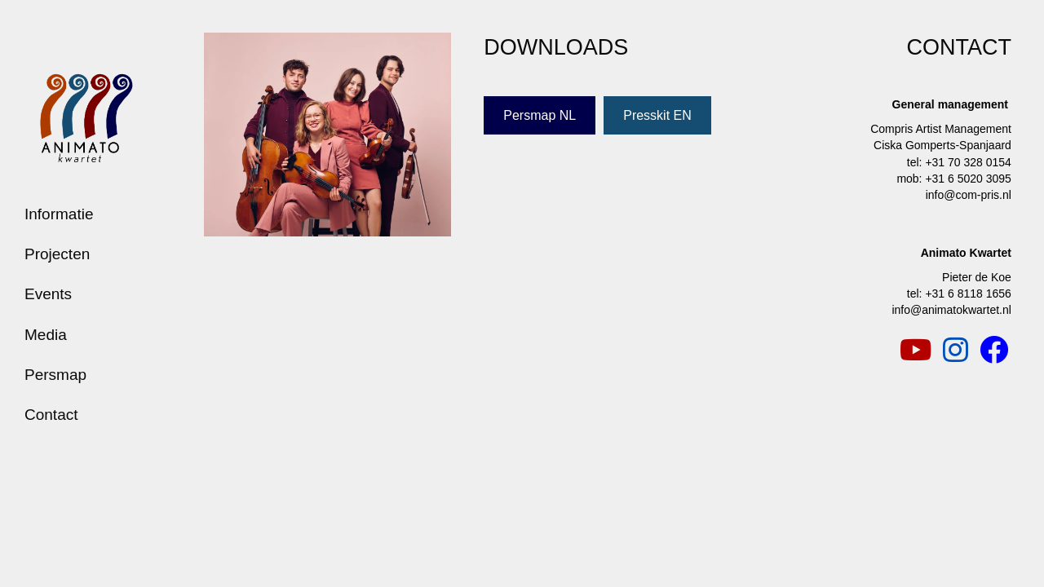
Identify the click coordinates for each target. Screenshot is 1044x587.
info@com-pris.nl (968, 194)
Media (45, 334)
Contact (50, 414)
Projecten (57, 254)
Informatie (58, 214)
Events (48, 293)
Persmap (55, 374)
